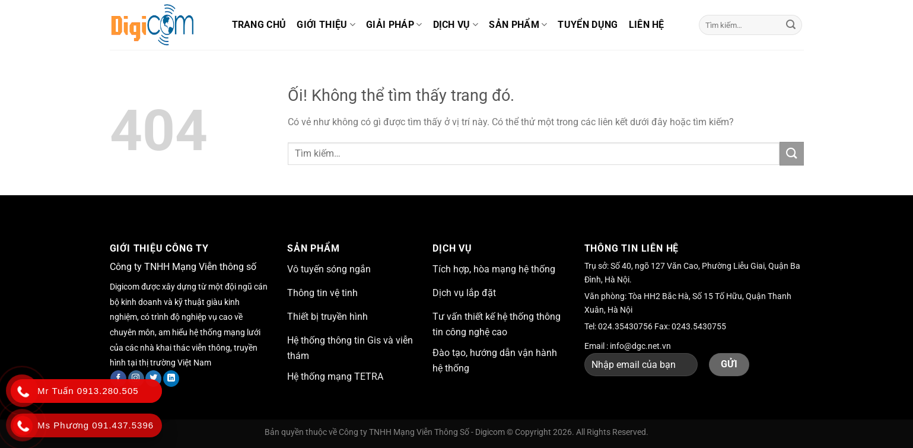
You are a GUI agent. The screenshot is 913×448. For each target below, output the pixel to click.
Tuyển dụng (588, 24)
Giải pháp (394, 25)
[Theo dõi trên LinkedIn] (171, 378)
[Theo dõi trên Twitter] (153, 378)
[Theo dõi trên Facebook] (118, 378)
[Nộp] (791, 25)
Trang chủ (259, 24)
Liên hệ (646, 24)
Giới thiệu (326, 25)
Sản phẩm (518, 25)
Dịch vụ (456, 25)
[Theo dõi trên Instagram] (136, 378)
